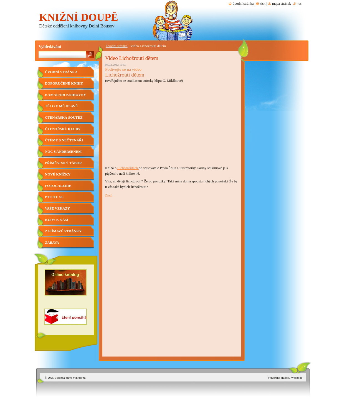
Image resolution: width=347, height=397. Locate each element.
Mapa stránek (281, 4)
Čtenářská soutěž (63, 117)
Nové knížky (57, 174)
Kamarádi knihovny (65, 95)
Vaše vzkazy (57, 208)
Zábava (52, 243)
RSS (300, 4)
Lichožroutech (128, 168)
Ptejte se (54, 197)
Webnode (296, 377)
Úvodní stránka (117, 46)
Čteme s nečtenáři (64, 140)
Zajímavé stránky (63, 231)
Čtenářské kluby (62, 129)
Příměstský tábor (63, 163)
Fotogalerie (58, 186)
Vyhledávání (50, 46)
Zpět (108, 195)
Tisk (262, 4)
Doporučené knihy (64, 83)
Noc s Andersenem (63, 152)
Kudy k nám (56, 220)
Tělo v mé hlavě (61, 106)
